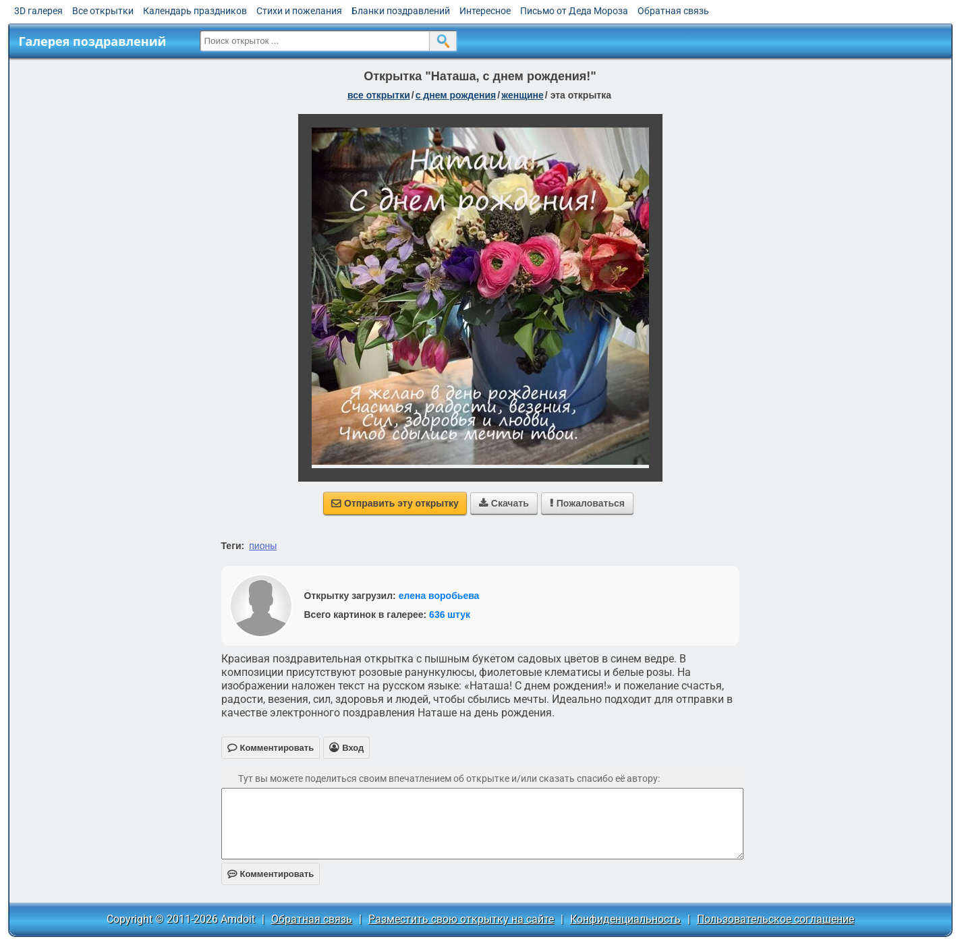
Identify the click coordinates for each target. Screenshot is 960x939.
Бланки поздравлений (400, 10)
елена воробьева (439, 595)
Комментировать (270, 874)
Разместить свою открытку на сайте (461, 919)
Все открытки (103, 10)
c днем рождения (456, 95)
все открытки (378, 95)
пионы (263, 545)
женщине (522, 95)
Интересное (485, 10)
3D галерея (38, 10)
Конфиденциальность (625, 919)
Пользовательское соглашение (775, 919)
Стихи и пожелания (299, 10)
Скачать (504, 503)
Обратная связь (673, 10)
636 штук (449, 614)
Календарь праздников (195, 10)
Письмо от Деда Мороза (574, 10)
